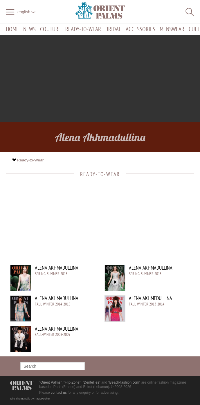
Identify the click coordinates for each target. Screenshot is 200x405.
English (26, 12)
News (29, 29)
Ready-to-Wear (83, 29)
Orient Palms (50, 382)
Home (12, 29)
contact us (59, 393)
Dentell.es (91, 382)
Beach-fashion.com (124, 382)
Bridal (113, 29)
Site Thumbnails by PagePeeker (30, 398)
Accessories (140, 29)
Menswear (172, 29)
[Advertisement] (100, 78)
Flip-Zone (72, 382)
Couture (50, 29)
